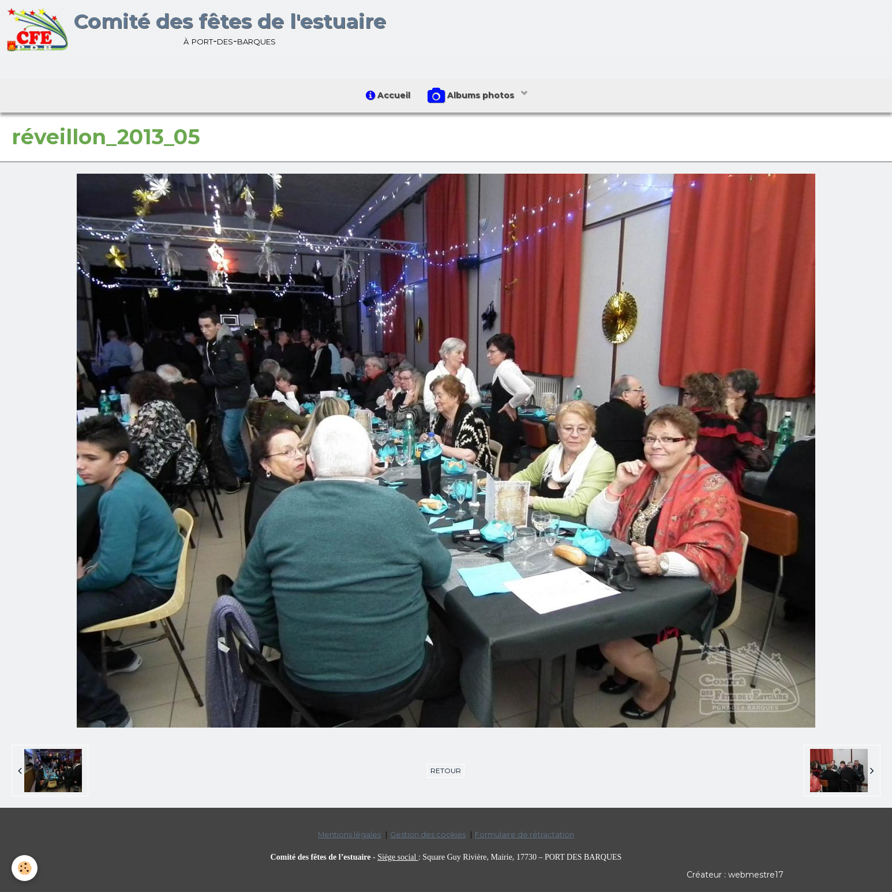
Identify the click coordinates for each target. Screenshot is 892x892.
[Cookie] (25, 868)
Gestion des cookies (428, 834)
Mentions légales (349, 834)
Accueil (388, 95)
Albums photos (472, 96)
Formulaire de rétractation (524, 834)
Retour (445, 770)
